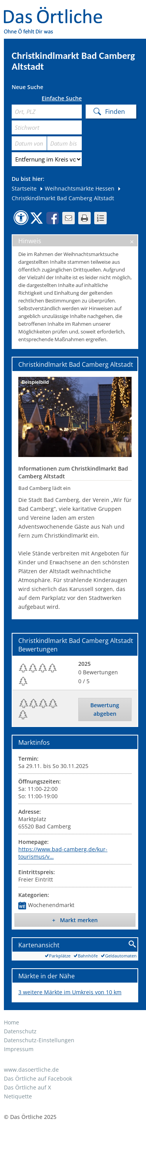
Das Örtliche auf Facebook (38, 1078)
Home (11, 1022)
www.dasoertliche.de (31, 1069)
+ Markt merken (75, 920)
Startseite (24, 188)
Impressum (18, 1049)
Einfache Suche (62, 98)
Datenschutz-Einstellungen (39, 1040)
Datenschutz (20, 1031)
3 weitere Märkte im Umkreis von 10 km (69, 992)
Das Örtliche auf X (27, 1087)
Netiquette (18, 1096)
